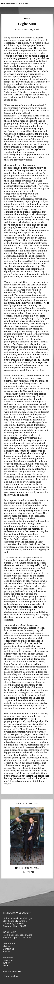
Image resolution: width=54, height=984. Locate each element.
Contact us (8, 948)
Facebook (8, 957)
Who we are (9, 943)
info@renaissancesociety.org (17, 934)
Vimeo (6, 965)
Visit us (6, 946)
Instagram (8, 960)
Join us (6, 951)
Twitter (6, 962)
